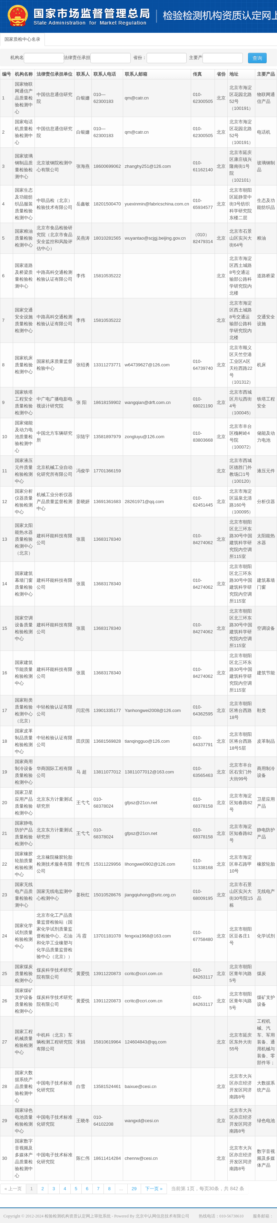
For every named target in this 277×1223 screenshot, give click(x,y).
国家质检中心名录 (22, 39)
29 (134, 1188)
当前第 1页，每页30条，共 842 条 (207, 1188)
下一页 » (153, 1188)
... (121, 1188)
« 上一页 (13, 1188)
